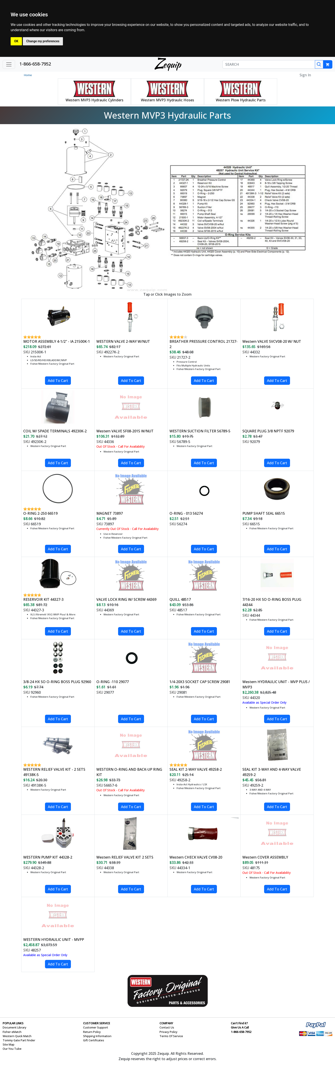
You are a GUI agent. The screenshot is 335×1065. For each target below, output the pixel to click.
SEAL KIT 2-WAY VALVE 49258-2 (195, 769)
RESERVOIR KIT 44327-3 (43, 599)
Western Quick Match (17, 1036)
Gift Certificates (93, 1040)
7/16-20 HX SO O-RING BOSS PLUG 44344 (271, 602)
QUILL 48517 (180, 599)
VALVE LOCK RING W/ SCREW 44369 (126, 599)
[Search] (319, 64)
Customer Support (95, 1027)
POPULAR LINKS (13, 1023)
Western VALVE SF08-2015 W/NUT (125, 431)
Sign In (305, 75)
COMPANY (166, 1023)
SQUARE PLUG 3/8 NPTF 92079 (268, 431)
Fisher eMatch (12, 1032)
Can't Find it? (239, 1023)
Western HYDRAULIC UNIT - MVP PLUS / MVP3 (276, 684)
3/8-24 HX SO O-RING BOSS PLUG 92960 (57, 681)
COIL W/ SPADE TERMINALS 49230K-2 (55, 431)
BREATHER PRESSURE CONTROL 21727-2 (203, 344)
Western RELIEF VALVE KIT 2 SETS (124, 857)
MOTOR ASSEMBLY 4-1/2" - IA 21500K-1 (56, 341)
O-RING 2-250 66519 (40, 513)
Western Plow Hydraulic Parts (241, 100)
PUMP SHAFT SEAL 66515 (263, 513)
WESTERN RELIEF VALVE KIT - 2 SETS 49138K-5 (54, 772)
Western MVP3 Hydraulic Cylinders (94, 100)
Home (28, 75)
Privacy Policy (168, 1032)
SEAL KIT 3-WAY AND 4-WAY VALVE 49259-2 (271, 772)
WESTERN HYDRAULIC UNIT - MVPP (53, 939)
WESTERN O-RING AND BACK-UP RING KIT (129, 772)
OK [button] (16, 41)
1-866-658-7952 (35, 64)
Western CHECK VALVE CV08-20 (195, 857)
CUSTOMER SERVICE (96, 1023)
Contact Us (167, 1027)
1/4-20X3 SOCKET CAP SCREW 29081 (199, 681)
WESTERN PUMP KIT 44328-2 (47, 857)
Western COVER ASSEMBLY (265, 857)
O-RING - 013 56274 (186, 513)
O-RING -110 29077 (112, 681)
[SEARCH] (268, 64)
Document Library (14, 1027)
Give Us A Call (240, 1027)
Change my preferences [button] (42, 41)
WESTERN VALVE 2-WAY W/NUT (123, 341)
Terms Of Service (171, 1036)
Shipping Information (97, 1036)
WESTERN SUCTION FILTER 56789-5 (199, 431)
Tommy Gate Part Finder (19, 1040)
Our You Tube (12, 1049)
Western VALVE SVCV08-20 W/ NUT (271, 341)
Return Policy (92, 1032)
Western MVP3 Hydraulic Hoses (167, 100)
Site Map (8, 1044)
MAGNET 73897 (109, 513)
